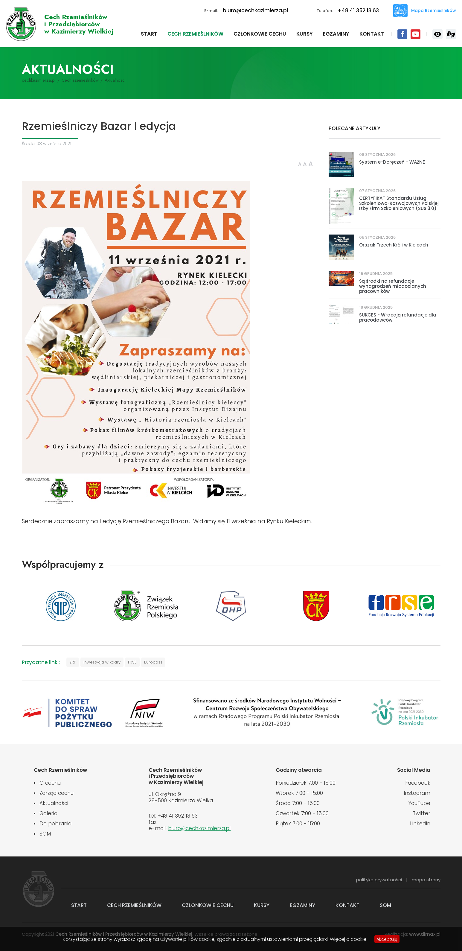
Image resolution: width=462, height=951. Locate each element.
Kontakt (371, 33)
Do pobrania (55, 823)
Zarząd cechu (56, 793)
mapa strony (426, 880)
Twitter (421, 813)
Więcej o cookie (348, 939)
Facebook (402, 34)
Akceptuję (386, 939)
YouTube (415, 34)
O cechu (50, 782)
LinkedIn (420, 823)
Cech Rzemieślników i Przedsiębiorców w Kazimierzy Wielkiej (21, 24)
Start (149, 33)
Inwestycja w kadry (102, 662)
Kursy (304, 33)
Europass (153, 662)
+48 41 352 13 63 (358, 10)
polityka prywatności (379, 880)
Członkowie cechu (260, 33)
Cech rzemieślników (195, 33)
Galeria (48, 813)
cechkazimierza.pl (39, 80)
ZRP (72, 662)
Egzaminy (336, 33)
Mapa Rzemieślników (433, 10)
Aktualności (53, 803)
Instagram (417, 793)
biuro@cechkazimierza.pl (255, 10)
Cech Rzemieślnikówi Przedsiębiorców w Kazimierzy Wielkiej (78, 24)
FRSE (132, 662)
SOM (45, 833)
